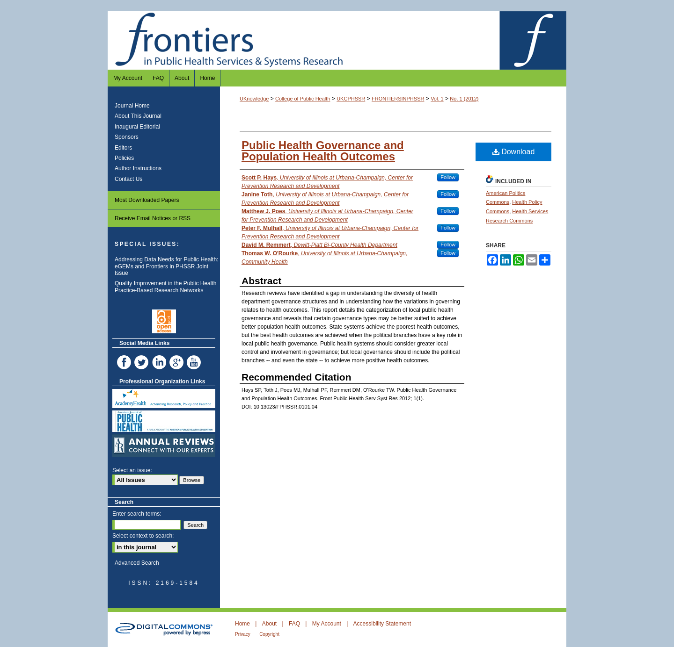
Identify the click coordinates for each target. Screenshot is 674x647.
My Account (326, 623)
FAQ (294, 623)
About (269, 623)
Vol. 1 (437, 98)
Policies (124, 158)
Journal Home (132, 105)
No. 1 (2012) (464, 98)
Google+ (177, 362)
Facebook (125, 362)
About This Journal (138, 116)
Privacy (242, 634)
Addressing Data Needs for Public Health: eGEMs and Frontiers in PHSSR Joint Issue (166, 266)
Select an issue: (132, 470)
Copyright (269, 634)
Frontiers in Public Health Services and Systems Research (337, 40)
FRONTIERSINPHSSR (398, 98)
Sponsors (127, 137)
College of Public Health (302, 98)
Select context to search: (143, 535)
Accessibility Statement (382, 623)
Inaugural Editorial (137, 126)
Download (513, 152)
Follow (447, 177)
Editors (123, 147)
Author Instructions (138, 168)
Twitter (142, 362)
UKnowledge (254, 98)
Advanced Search (137, 563)
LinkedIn (160, 362)
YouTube (195, 362)
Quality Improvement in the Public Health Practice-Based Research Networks (165, 286)
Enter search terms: (136, 513)
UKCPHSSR (351, 98)
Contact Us (128, 179)
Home (242, 623)
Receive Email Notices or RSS (152, 218)
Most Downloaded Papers (147, 200)
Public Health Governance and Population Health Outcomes (323, 151)
